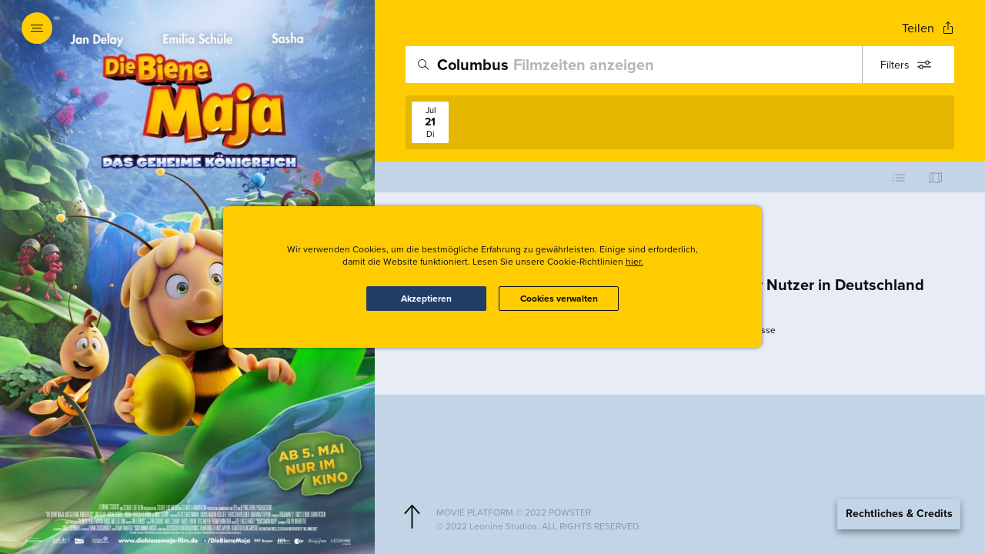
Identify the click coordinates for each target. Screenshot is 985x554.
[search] (680, 64)
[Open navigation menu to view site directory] (37, 28)
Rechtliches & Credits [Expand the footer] (899, 514)
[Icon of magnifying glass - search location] (423, 64)
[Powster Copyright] (692, 512)
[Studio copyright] (692, 526)
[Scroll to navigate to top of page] (411, 517)
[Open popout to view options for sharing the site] (928, 28)
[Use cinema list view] (898, 177)
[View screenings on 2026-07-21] (430, 122)
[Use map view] (935, 177)
